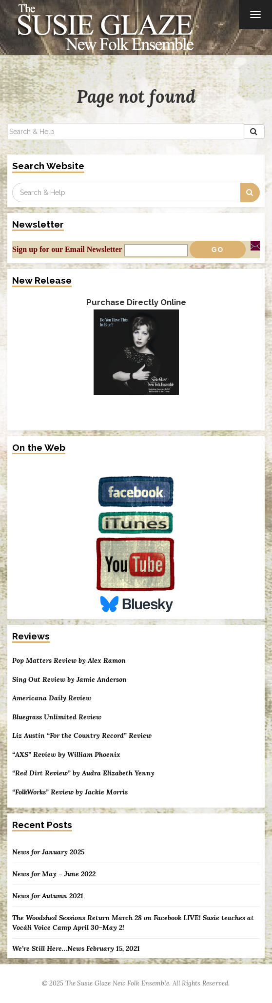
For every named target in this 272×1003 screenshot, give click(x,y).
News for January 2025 (48, 852)
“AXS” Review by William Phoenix (66, 755)
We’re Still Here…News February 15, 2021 (76, 948)
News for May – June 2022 (54, 873)
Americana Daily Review (51, 698)
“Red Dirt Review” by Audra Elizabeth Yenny (83, 773)
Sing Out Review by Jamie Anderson (69, 679)
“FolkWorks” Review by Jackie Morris (70, 792)
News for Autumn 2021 (47, 895)
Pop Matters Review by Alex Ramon (69, 660)
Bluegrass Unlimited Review (56, 717)
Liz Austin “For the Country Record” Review (82, 736)
